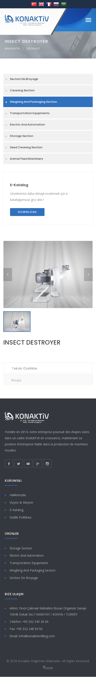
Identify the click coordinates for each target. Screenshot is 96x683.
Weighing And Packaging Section (33, 102)
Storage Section (21, 136)
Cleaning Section (22, 90)
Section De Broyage (24, 79)
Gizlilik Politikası (20, 517)
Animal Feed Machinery (26, 159)
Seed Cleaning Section (26, 147)
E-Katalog (19, 185)
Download (27, 212)
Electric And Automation (27, 124)
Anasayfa (12, 48)
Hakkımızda (18, 495)
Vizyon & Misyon (21, 502)
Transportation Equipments (30, 113)
